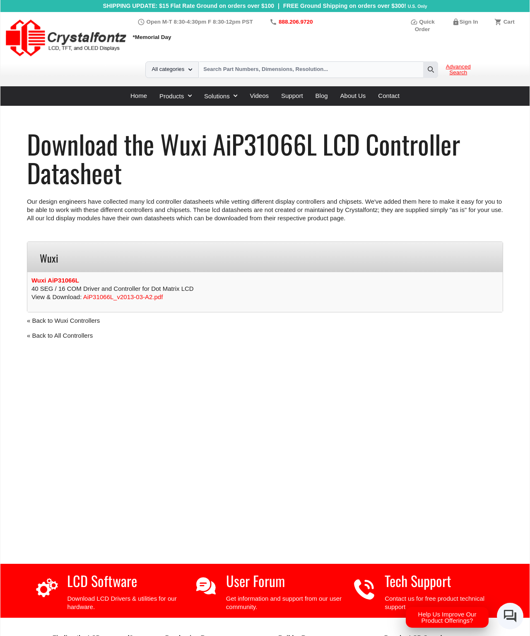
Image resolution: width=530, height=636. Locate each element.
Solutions (220, 96)
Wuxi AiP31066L (55, 280)
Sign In (469, 22)
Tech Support (418, 580)
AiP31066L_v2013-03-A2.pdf (123, 296)
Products (175, 96)
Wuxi (167, 108)
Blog (322, 96)
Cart (509, 22)
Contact (389, 96)
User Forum (255, 580)
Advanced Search (458, 70)
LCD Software (102, 580)
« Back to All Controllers (60, 335)
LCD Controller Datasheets (116, 108)
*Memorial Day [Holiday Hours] (152, 37)
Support (292, 96)
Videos (259, 96)
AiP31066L (196, 108)
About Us (353, 96)
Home (138, 96)
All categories (172, 69)
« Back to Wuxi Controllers (63, 320)
